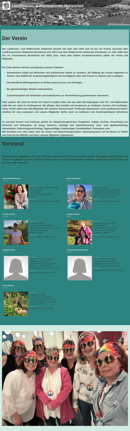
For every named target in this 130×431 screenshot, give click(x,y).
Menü (123, 5)
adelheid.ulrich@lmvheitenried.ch (42, 272)
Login (112, 5)
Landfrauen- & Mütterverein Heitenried (47, 5)
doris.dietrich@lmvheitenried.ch (42, 308)
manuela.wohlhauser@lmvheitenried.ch (45, 201)
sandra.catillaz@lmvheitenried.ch (42, 237)
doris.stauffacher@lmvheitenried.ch (107, 201)
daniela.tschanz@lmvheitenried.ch (106, 237)
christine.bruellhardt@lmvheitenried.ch (108, 270)
